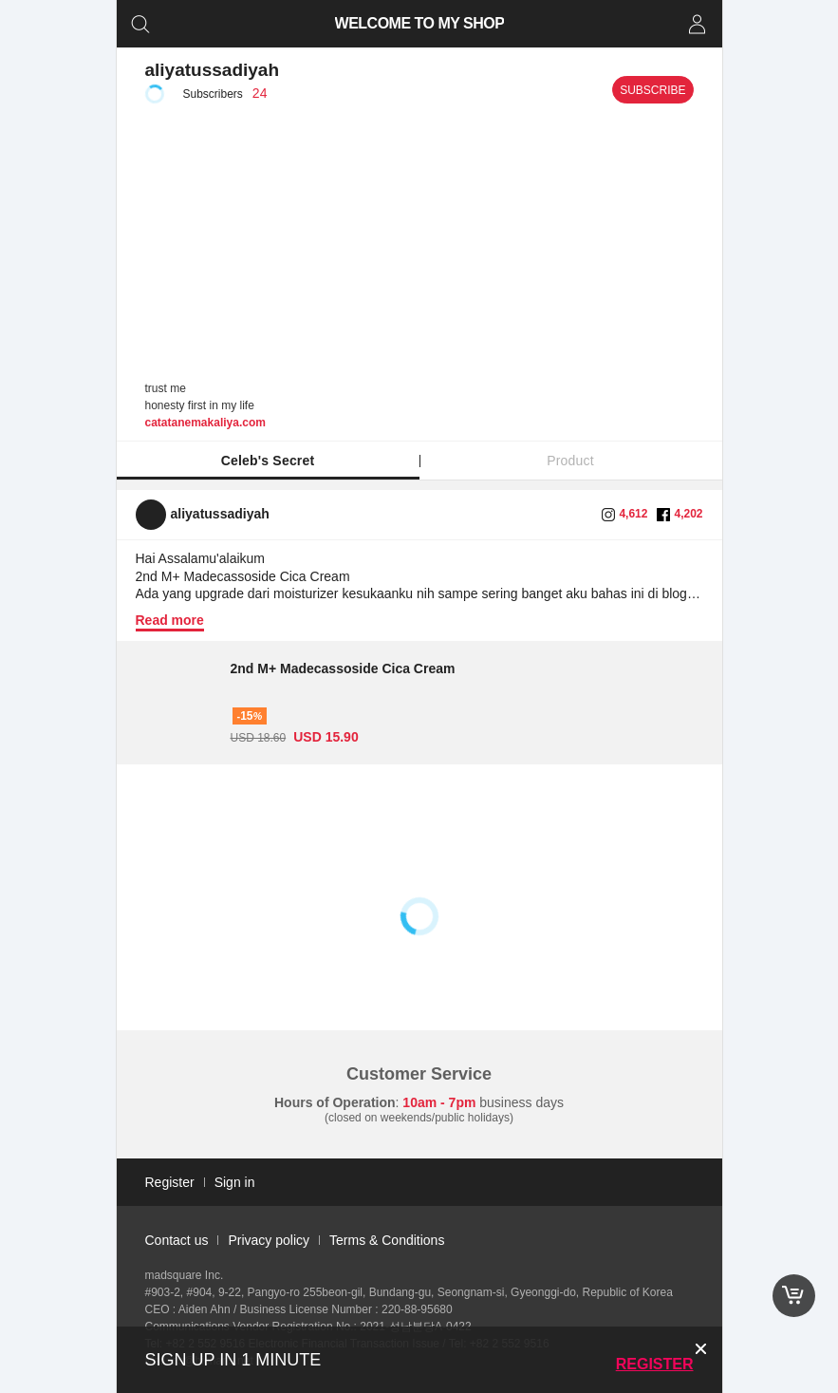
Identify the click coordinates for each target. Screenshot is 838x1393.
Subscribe (652, 90)
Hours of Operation (335, 1102)
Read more (170, 620)
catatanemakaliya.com (205, 422)
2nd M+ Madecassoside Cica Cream (343, 668)
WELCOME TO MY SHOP (419, 23)
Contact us (177, 1240)
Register (655, 1364)
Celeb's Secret (268, 460)
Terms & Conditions (386, 1240)
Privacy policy (268, 1240)
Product (570, 460)
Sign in (234, 1182)
